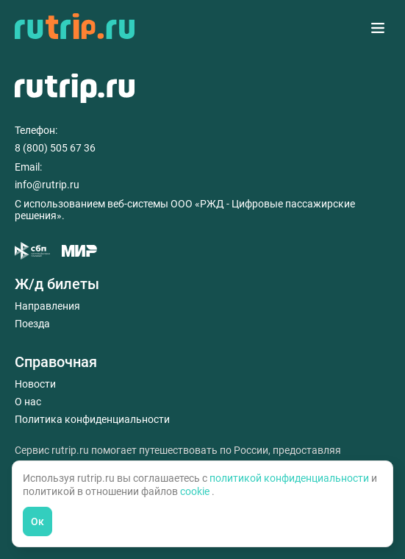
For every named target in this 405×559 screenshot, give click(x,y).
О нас (28, 401)
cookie (196, 491)
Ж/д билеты (57, 284)
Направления (47, 306)
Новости (35, 384)
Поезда (32, 324)
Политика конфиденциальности (92, 419)
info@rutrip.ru (47, 185)
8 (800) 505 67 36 (55, 148)
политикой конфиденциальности (290, 478)
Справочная (56, 362)
